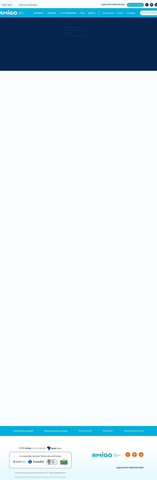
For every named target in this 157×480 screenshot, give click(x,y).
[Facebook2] (147, 4)
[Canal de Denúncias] (133, 431)
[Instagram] (134, 454)
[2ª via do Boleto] (135, 5)
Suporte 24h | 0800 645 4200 (113, 4)
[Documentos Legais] (23, 431)
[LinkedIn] (141, 454)
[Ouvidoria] (107, 431)
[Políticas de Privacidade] (56, 431)
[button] (40, 13)
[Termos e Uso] (85, 431)
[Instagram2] (151, 4)
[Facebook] (127, 454)
